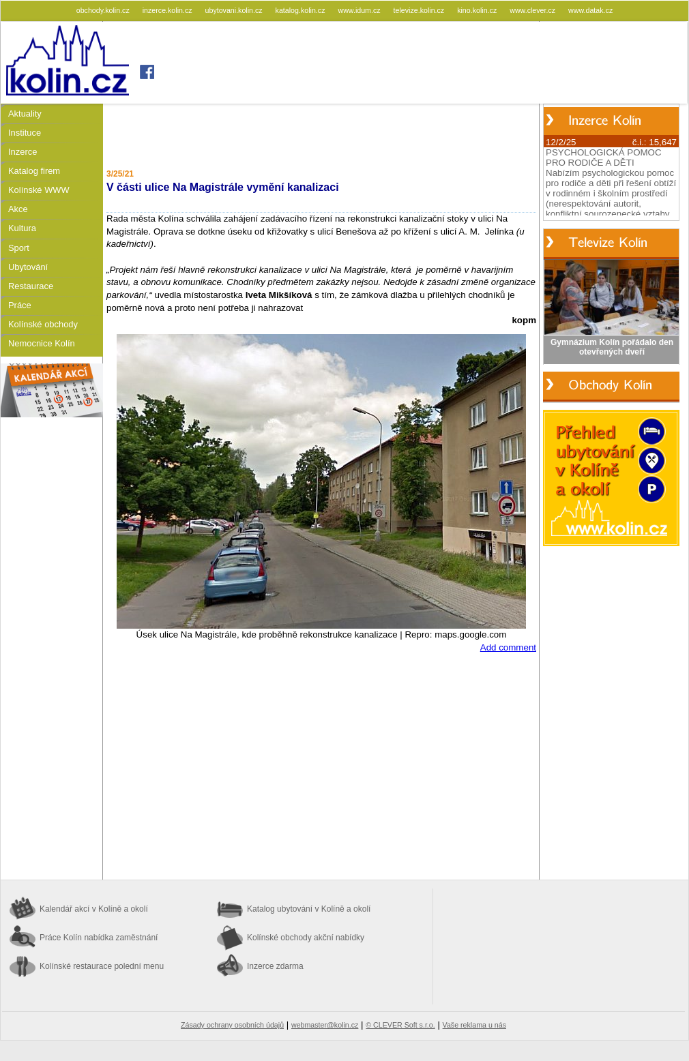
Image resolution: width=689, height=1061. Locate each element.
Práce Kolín (99, 937)
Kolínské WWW (39, 190)
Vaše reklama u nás (474, 1025)
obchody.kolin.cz (104, 10)
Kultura (22, 228)
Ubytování (28, 267)
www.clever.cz (533, 10)
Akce (18, 209)
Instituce (24, 133)
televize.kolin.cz (420, 10)
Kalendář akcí (94, 909)
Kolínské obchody (43, 324)
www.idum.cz (360, 10)
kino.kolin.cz (478, 10)
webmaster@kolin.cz (324, 1025)
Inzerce (22, 152)
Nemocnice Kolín (41, 343)
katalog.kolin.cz (301, 10)
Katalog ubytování (308, 909)
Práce (19, 305)
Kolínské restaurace (102, 966)
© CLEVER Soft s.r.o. (400, 1025)
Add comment (508, 647)
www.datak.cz (590, 10)
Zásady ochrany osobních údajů (232, 1025)
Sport (18, 248)
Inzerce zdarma (275, 966)
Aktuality (25, 113)
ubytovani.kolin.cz (235, 10)
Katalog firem (34, 171)
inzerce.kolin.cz (168, 10)
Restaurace (30, 286)
